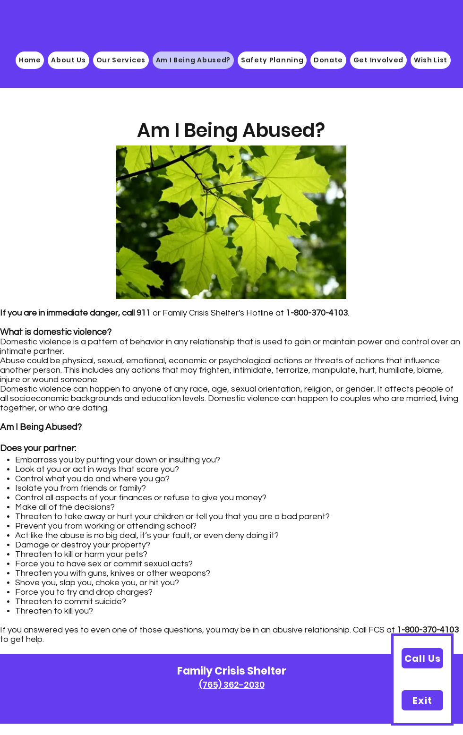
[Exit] (422, 700)
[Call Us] (422, 658)
